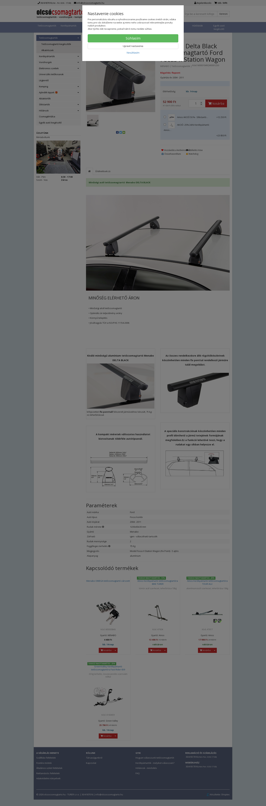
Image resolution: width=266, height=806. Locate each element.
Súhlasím (133, 38)
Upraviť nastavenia (133, 46)
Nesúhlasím (133, 52)
